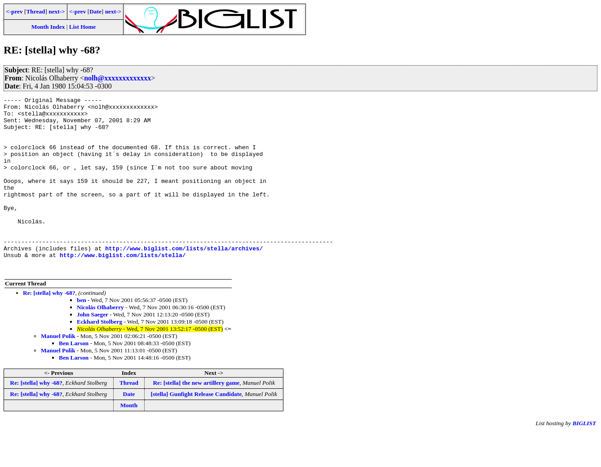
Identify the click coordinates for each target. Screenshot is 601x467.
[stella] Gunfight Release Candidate (196, 429)
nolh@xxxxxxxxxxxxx (117, 78)
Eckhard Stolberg (99, 356)
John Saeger (92, 349)
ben (81, 335)
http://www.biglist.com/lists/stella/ (123, 287)
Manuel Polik (58, 371)
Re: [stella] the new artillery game (196, 417)
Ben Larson (73, 378)
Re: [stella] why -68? (49, 328)
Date (95, 11)
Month (129, 440)
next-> (57, 11)
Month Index (48, 26)
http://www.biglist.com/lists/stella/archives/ (184, 279)
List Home (82, 26)
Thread (35, 11)
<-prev (14, 11)
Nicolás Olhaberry (100, 342)
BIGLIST (584, 458)
